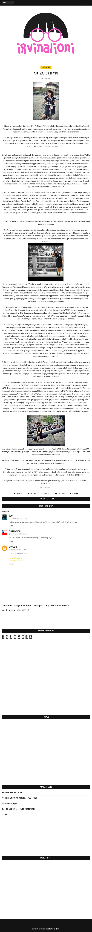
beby (11, 516)
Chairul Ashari (14, 531)
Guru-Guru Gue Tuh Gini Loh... (12, 792)
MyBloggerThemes (54, 929)
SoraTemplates (43, 929)
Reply (11, 526)
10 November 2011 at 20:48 (19, 518)
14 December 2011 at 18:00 (19, 534)
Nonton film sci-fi (15, 558)
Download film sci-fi (16, 560)
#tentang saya (45, 488)
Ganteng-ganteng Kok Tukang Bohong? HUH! (18, 809)
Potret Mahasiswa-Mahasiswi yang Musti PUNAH (19, 798)
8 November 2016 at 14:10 (18, 550)
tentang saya (46, 67)
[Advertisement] (45, 618)
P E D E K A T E (6, 814)
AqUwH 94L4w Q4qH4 (9, 803)
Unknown (13, 547)
